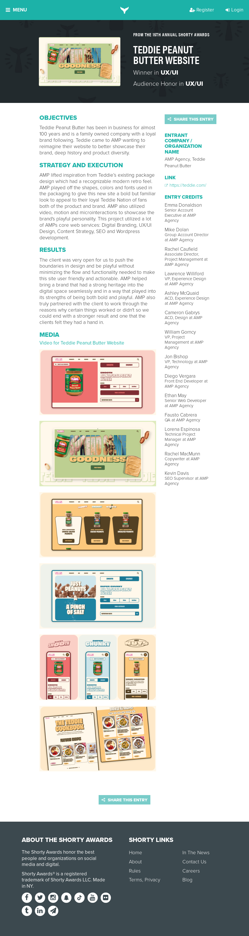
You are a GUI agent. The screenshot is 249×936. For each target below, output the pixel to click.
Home (135, 853)
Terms (135, 880)
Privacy (152, 880)
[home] (124, 10)
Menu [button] (16, 10)
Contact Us (194, 862)
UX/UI (169, 72)
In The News (196, 853)
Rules (135, 871)
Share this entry (191, 119)
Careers (191, 871)
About (135, 862)
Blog (187, 880)
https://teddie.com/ (185, 185)
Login (234, 10)
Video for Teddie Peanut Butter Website (81, 343)
